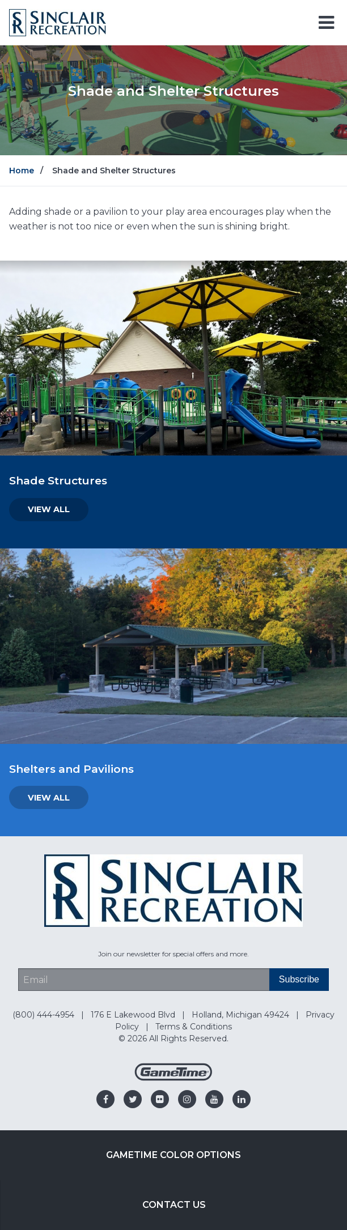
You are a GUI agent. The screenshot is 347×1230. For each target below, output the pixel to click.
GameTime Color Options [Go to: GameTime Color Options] (173, 1155)
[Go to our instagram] (187, 1099)
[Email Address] (143, 979)
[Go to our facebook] (105, 1099)
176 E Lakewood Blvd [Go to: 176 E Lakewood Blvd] (134, 1015)
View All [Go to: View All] (49, 509)
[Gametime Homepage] (173, 1077)
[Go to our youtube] (214, 1099)
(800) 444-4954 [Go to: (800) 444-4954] (44, 1015)
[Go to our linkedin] (241, 1099)
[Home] (57, 21)
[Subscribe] (299, 979)
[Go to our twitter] (133, 1099)
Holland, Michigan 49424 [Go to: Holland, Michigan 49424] (241, 1015)
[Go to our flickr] (160, 1099)
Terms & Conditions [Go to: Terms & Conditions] (193, 1027)
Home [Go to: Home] (21, 170)
